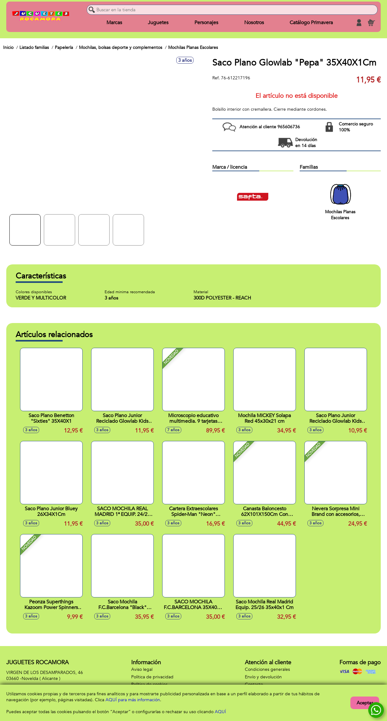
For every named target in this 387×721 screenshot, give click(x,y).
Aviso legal (141, 669)
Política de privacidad (152, 677)
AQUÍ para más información (133, 700)
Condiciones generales (267, 669)
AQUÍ (220, 712)
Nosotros (254, 22)
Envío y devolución (263, 677)
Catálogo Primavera (311, 22)
